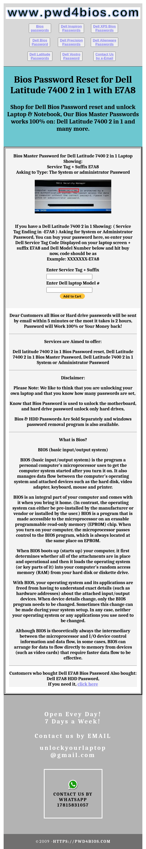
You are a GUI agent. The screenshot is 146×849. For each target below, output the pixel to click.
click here (88, 684)
